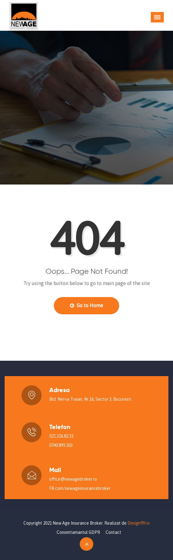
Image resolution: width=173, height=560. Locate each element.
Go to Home (86, 305)
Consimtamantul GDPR (78, 532)
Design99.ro (138, 523)
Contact (113, 532)
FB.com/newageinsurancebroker (80, 488)
